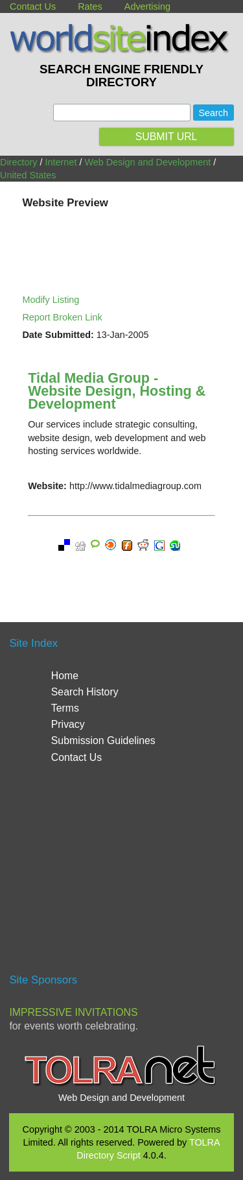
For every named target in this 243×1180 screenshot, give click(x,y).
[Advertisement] (122, 874)
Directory (19, 162)
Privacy (68, 724)
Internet (61, 162)
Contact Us (33, 6)
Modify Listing (50, 300)
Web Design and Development (147, 162)
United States (28, 175)
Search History (85, 691)
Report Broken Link (62, 317)
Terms (65, 708)
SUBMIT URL (166, 136)
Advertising (147, 6)
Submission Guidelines (103, 740)
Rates (90, 6)
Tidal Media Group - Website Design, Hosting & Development (116, 391)
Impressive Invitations (73, 1012)
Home (64, 675)
